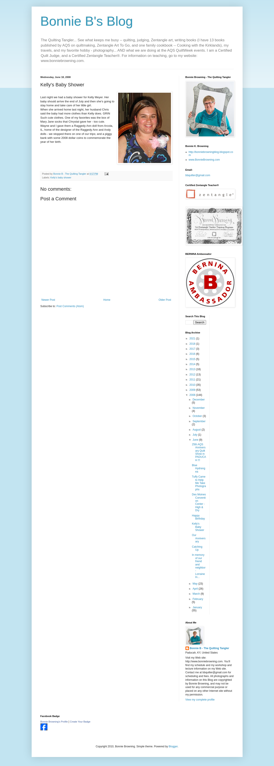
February (197, 599)
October (197, 416)
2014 (192, 364)
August (196, 429)
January (197, 607)
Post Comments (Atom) (70, 306)
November (198, 407)
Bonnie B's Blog (86, 21)
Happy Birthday (198, 517)
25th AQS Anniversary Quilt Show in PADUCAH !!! (199, 452)
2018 (192, 343)
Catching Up (197, 548)
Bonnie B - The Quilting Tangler (209, 648)
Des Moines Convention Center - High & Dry (199, 502)
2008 (192, 395)
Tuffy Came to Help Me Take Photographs (199, 483)
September (198, 421)
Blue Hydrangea (198, 468)
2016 (192, 353)
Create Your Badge (80, 721)
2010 (192, 384)
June (195, 439)
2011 (192, 379)
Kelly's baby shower (60, 177)
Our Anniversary (198, 538)
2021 (192, 338)
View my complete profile (200, 699)
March (196, 593)
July (195, 434)
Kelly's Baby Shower (198, 527)
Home (106, 299)
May (195, 583)
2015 (192, 359)
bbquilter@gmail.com (197, 175)
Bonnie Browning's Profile (54, 721)
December (198, 399)
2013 (192, 369)
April (195, 588)
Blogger (173, 746)
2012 (192, 374)
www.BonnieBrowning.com (204, 159)
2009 (192, 389)
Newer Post (48, 299)
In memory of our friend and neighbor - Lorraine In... (198, 566)
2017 (192, 348)
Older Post (165, 299)
